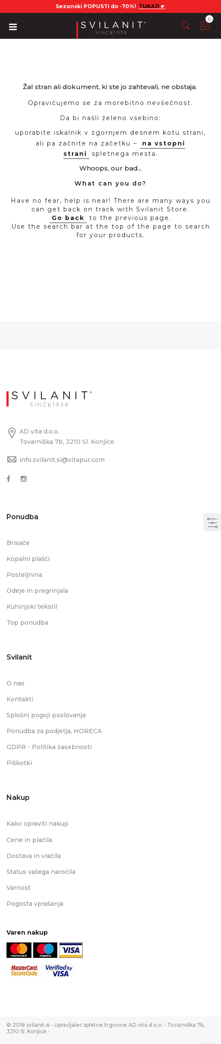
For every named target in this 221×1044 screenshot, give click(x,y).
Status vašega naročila (40, 872)
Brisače (18, 543)
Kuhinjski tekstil (31, 606)
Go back (68, 218)
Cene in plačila (29, 840)
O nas (15, 683)
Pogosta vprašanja (34, 904)
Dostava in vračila (33, 856)
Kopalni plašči (28, 559)
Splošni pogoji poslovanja (46, 715)
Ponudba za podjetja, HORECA (54, 731)
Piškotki (19, 763)
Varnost (18, 888)
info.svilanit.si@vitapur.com (62, 460)
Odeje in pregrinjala (37, 591)
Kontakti (19, 699)
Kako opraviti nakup (37, 823)
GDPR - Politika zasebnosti (49, 747)
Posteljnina (24, 575)
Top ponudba (27, 622)
